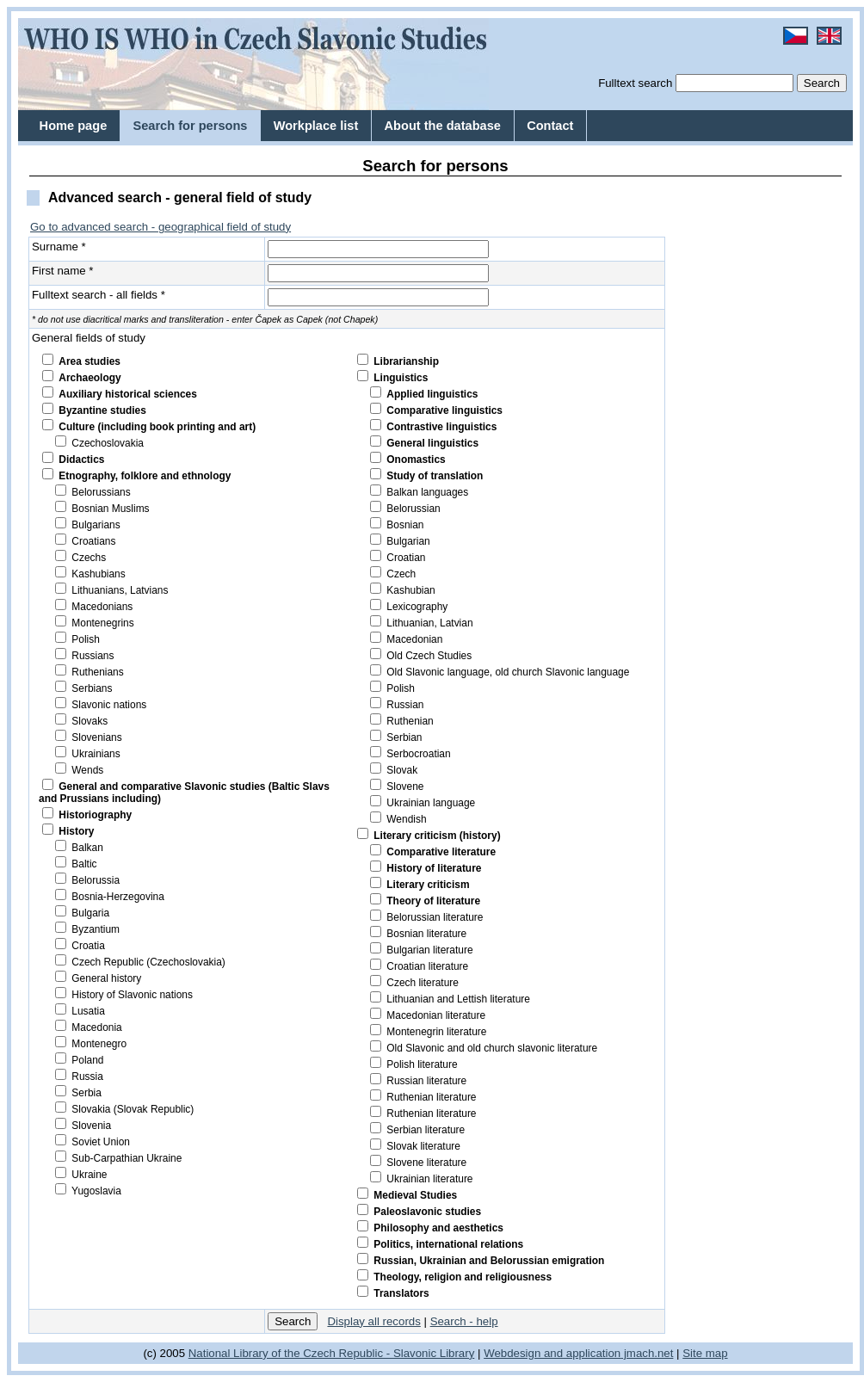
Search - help (464, 1321)
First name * (63, 270)
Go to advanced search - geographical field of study (160, 226)
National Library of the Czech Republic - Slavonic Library (331, 1353)
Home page (74, 126)
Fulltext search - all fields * (98, 294)
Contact (550, 126)
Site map (704, 1353)
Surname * (59, 246)
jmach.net (646, 1353)
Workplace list (316, 126)
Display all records (373, 1321)
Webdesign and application (552, 1353)
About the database (443, 126)
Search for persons (190, 126)
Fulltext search (635, 83)
